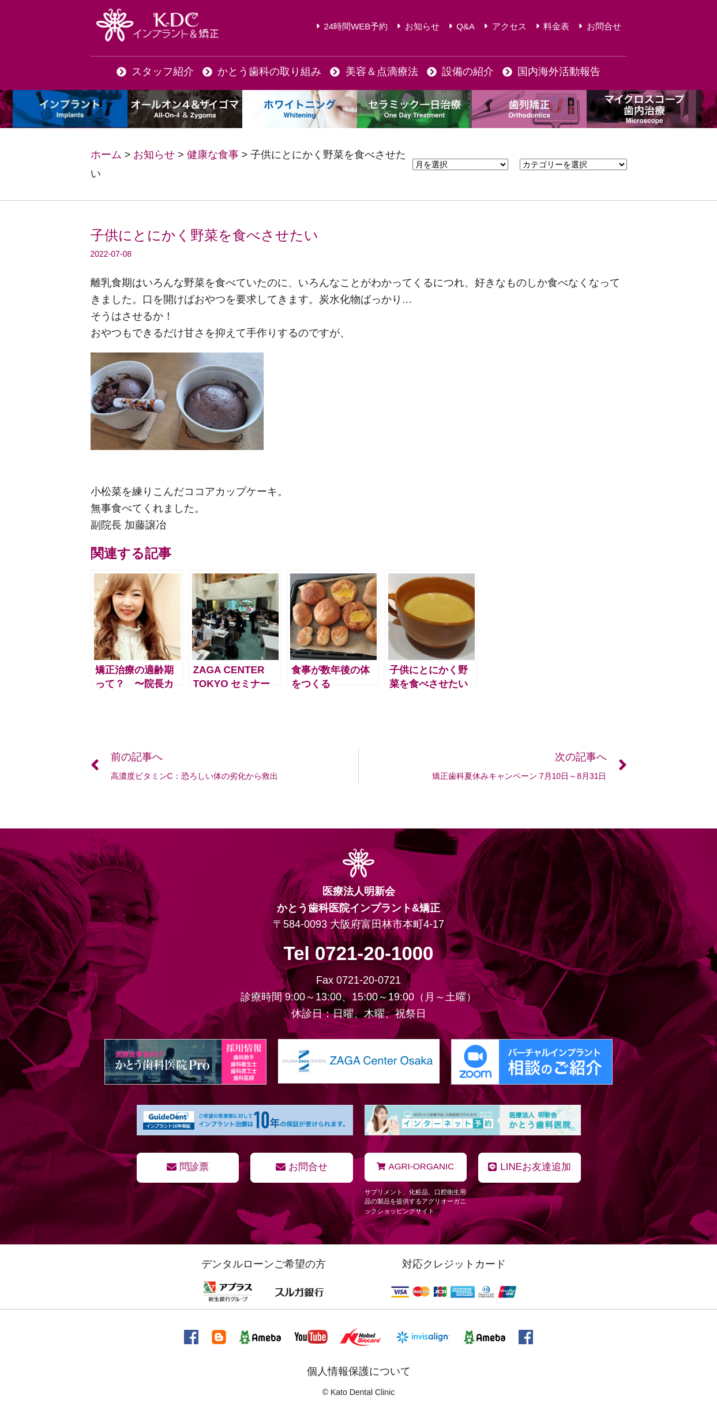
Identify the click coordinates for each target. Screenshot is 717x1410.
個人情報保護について (359, 1371)
